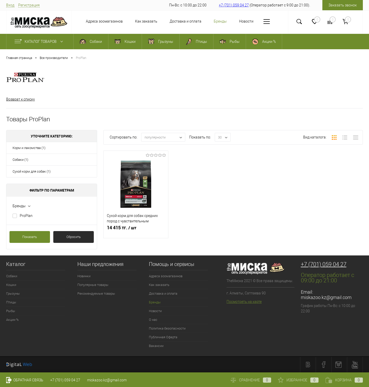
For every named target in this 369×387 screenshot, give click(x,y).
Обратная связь (24, 380)
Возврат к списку (20, 99)
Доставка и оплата (175, 21)
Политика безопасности (167, 328)
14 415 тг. (136, 230)
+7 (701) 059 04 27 (234, 5)
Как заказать (136, 21)
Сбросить (73, 237)
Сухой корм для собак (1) (31, 171)
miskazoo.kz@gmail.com (326, 297)
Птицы (11, 302)
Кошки (11, 285)
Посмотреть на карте (244, 302)
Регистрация (29, 5)
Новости (236, 21)
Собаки (11, 276)
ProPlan (26, 216)
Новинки (83, 276)
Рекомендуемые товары (96, 293)
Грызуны (13, 293)
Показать (29, 237)
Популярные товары (92, 285)
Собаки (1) (20, 160)
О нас (259, 21)
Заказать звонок (343, 5)
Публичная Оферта (163, 337)
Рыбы (10, 311)
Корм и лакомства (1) (29, 148)
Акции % (12, 320)
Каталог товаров (40, 41)
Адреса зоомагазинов (93, 21)
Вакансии (156, 346)
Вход (10, 5)
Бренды (209, 21)
